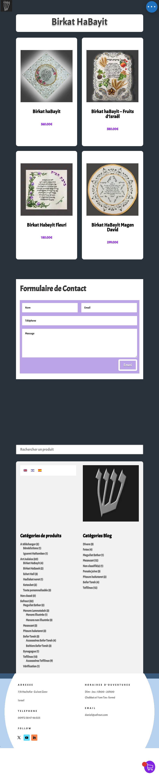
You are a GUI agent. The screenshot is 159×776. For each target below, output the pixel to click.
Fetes (86, 549)
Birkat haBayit (46, 112)
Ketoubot (28, 585)
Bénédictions (30, 548)
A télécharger (28, 544)
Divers (86, 544)
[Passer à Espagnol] (39, 470)
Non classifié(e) (91, 566)
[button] (151, 7)
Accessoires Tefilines (38, 661)
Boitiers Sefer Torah (37, 646)
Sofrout (24, 601)
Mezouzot (28, 625)
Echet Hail (28, 574)
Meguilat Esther (32, 605)
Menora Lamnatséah (34, 610)
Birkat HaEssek (31, 568)
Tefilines (28, 657)
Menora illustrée (35, 614)
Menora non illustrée (37, 620)
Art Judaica (26, 559)
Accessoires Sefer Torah (39, 640)
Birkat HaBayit (31, 563)
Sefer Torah (29, 636)
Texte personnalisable (35, 590)
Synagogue (29, 651)
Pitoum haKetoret (93, 577)
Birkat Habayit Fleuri (46, 225)
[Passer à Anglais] (25, 470)
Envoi (128, 365)
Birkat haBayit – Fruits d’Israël (112, 114)
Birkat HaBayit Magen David (112, 227)
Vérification (30, 666)
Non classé (26, 596)
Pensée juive (90, 571)
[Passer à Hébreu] (32, 470)
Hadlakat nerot (31, 579)
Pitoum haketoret (33, 631)
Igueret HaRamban (34, 553)
